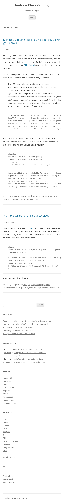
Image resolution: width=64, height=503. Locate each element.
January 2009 (8, 400)
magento (6, 432)
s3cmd (23, 199)
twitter (5, 454)
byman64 (7, 362)
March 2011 (7, 394)
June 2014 (7, 381)
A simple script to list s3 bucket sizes (26, 215)
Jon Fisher (7, 352)
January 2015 (8, 378)
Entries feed (8, 476)
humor (5, 422)
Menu (32, 17)
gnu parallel (13, 199)
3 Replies (6, 49)
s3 (19, 199)
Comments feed (9, 479)
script (39, 288)
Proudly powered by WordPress (15, 498)
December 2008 (9, 403)
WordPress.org (9, 482)
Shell (30, 196)
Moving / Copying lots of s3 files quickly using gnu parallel (31, 41)
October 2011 (8, 387)
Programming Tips (38, 284)
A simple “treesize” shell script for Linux (19, 333)
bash (5, 199)
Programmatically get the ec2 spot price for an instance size (27, 321)
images (6, 425)
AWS (25, 196)
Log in (5, 473)
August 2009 (8, 397)
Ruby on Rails (8, 447)
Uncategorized (38, 196)
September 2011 (9, 390)
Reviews (6, 444)
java (5, 428)
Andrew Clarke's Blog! (32, 5)
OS (29, 284)
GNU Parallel (29, 65)
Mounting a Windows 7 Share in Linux (18, 330)
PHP (5, 438)
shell (44, 288)
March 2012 (7, 384)
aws (56, 196)
